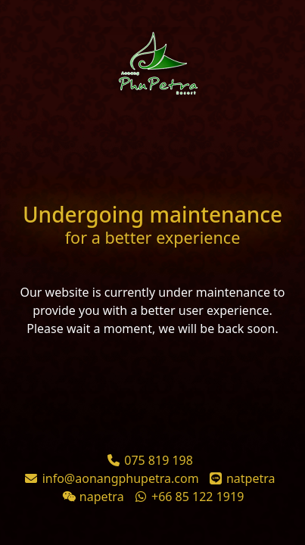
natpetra (250, 478)
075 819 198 (158, 460)
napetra (101, 496)
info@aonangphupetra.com (120, 478)
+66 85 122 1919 (197, 496)
